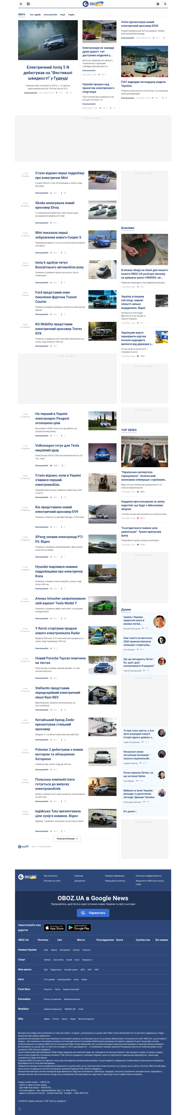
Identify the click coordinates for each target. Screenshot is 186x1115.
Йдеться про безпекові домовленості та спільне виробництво (141, 486)
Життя (81, 939)
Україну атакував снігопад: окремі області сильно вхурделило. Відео (133, 302)
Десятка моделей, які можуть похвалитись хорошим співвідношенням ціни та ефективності (97, 63)
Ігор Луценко (129, 650)
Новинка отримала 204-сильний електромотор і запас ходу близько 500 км (59, 340)
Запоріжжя (65, 950)
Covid (80, 1009)
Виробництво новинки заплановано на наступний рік (55, 704)
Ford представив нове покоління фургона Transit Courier (56, 297)
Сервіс (71, 14)
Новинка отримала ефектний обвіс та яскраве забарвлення (59, 610)
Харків (54, 950)
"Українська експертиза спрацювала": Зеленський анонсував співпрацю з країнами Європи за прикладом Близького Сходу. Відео (143, 476)
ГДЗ (46, 969)
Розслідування (105, 939)
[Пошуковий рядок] (165, 4)
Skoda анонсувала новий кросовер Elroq (54, 205)
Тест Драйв (49, 979)
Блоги (119, 939)
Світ (59, 939)
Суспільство (143, 939)
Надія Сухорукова (132, 742)
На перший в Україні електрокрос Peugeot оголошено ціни (52, 418)
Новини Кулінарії (71, 989)
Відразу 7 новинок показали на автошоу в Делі (59, 821)
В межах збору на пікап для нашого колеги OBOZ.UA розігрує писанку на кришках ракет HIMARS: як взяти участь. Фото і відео (144, 274)
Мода (72, 1019)
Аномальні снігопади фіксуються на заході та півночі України (133, 316)
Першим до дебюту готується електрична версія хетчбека (60, 244)
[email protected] (54, 1093)
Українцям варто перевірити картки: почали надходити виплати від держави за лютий (137, 338)
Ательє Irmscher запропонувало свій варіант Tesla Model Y (60, 601)
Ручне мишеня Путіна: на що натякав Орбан (138, 774)
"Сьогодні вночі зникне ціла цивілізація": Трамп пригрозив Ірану (141, 531)
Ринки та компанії (52, 999)
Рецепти (48, 989)
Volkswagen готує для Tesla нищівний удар (57, 448)
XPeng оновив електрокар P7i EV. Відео (59, 539)
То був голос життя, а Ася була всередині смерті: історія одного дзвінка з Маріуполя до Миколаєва (139, 734)
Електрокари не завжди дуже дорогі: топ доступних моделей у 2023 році (98, 51)
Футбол (47, 960)
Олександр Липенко (132, 802)
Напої (57, 989)
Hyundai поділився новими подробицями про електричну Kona (59, 571)
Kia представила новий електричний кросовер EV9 (56, 509)
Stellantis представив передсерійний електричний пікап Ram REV (57, 692)
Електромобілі (50, 14)
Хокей (69, 960)
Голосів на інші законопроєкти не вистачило (144, 514)
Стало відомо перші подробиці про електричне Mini (59, 175)
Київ (46, 950)
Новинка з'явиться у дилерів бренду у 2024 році (59, 517)
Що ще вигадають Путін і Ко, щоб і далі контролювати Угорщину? (139, 662)
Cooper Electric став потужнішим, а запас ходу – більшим (59, 184)
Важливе (127, 228)
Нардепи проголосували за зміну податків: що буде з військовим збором (143, 505)
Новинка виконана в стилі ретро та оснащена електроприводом (144, 92)
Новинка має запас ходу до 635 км (53, 764)
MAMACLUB (70, 1009)
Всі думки (129, 811)
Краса (64, 1019)
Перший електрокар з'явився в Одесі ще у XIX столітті (58, 491)
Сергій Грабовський (132, 671)
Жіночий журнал (86, 1019)
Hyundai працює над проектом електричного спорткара (98, 88)
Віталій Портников (132, 629)
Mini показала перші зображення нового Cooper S (58, 235)
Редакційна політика (115, 881)
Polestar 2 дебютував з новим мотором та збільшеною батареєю (59, 754)
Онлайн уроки (71, 969)
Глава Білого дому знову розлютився (140, 540)
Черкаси (86, 950)
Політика (43, 939)
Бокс (77, 960)
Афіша (47, 1019)
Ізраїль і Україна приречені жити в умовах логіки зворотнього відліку (135, 621)
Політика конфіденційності (148, 876)
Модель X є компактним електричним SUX (57, 734)
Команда (78, 876)
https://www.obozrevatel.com (121, 1033)
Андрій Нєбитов (131, 763)
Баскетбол (59, 960)
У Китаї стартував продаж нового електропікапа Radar (57, 630)
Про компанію (50, 876)
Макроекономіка (72, 999)
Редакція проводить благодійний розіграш (143, 282)
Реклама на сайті (52, 881)
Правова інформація (114, 876)
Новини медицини (53, 1009)
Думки (126, 609)
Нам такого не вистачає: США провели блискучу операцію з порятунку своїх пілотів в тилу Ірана (138, 642)
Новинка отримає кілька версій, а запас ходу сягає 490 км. (58, 583)
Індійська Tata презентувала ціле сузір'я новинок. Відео (58, 813)
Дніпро (76, 950)
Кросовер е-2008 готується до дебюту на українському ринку (56, 430)
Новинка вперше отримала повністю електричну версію (60, 308)
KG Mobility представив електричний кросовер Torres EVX (58, 328)
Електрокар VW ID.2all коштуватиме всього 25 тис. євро (58, 457)
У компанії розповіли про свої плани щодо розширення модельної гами (56, 214)
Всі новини (162, 939)
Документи (79, 881)
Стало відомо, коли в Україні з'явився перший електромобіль (58, 480)
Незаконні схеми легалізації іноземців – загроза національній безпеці (137, 755)
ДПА (83, 969)
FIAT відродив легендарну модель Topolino (143, 83)
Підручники (56, 969)
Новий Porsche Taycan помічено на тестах (60, 660)
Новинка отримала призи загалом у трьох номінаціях (57, 274)
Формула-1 (87, 960)
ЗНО (90, 969)
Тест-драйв (35, 14)
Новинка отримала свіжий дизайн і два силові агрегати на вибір (58, 548)
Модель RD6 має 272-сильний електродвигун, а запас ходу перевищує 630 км (59, 640)
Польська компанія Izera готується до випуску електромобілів (55, 784)
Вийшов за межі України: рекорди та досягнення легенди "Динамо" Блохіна (139, 794)
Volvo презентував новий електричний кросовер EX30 (139, 23)
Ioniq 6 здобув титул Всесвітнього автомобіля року (59, 265)
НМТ (96, 969)
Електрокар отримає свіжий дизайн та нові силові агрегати (57, 669)
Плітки (56, 1019)
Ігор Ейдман (129, 781)
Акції (62, 14)
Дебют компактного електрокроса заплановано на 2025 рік (60, 795)
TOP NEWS (129, 430)
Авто (21, 14)
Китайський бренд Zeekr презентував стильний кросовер (54, 724)
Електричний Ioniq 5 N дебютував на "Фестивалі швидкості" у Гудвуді (47, 73)
